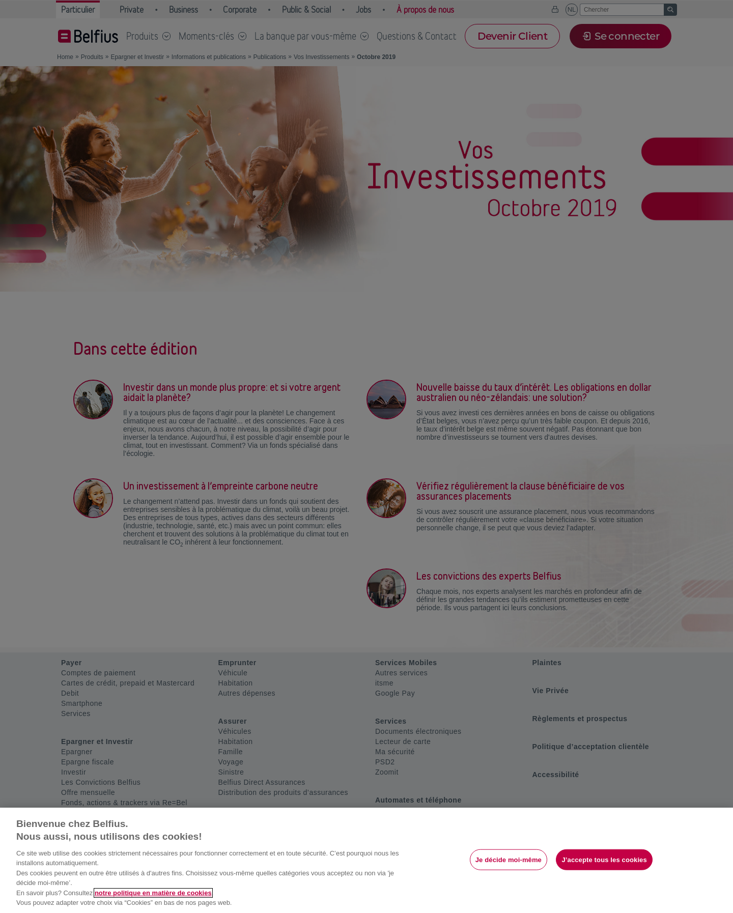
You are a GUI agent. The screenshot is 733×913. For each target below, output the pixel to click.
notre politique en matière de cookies (153, 893)
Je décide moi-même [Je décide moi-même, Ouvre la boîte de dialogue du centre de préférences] (508, 859)
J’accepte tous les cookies (603, 859)
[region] (366, 860)
